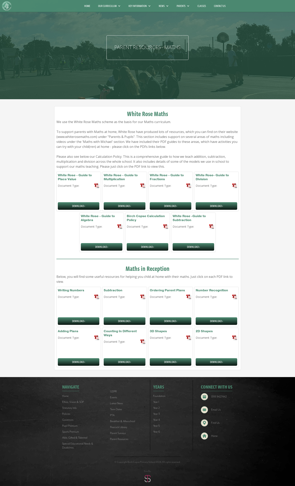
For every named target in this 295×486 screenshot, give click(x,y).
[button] (109, 6)
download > (78, 206)
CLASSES (201, 6)
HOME (87, 6)
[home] (8, 6)
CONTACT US (220, 6)
